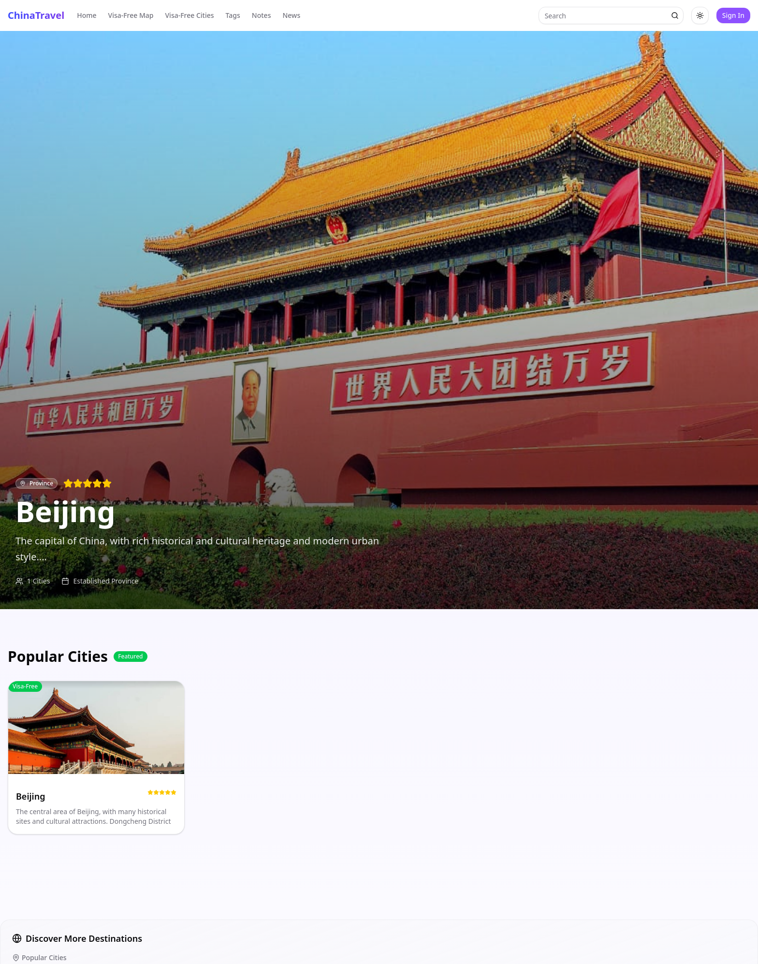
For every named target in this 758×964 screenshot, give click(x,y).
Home (86, 15)
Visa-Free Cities (189, 15)
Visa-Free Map (131, 15)
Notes (261, 15)
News (291, 15)
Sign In (733, 15)
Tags (233, 15)
